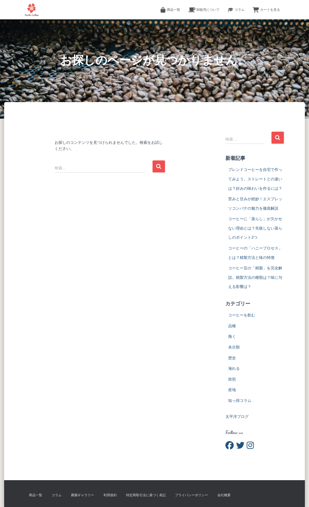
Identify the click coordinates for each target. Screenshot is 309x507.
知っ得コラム (239, 400)
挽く (232, 336)
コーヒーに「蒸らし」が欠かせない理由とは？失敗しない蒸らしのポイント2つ (255, 228)
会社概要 (224, 495)
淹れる (234, 368)
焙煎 (232, 379)
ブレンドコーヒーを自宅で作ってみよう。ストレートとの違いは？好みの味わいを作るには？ (255, 178)
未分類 (234, 347)
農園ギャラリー (82, 495)
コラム (236, 10)
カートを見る (266, 10)
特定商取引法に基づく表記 (146, 495)
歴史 (232, 358)
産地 (232, 390)
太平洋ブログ (237, 416)
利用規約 (110, 495)
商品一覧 (170, 10)
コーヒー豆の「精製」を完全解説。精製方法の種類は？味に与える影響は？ (255, 277)
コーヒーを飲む (241, 315)
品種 (232, 326)
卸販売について (204, 10)
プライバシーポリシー (191, 495)
